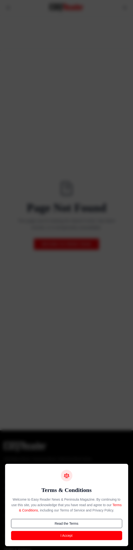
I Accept (67, 535)
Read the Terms (66, 523)
